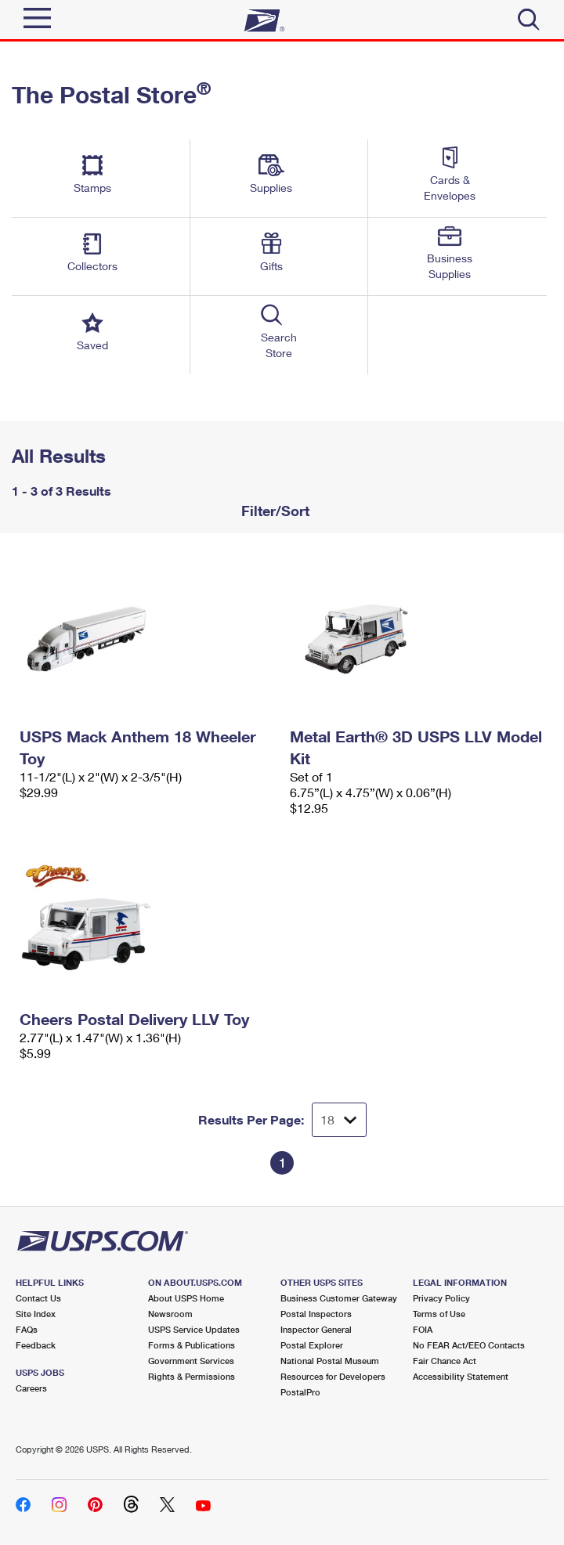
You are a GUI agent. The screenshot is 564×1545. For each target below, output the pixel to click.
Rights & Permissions (191, 1376)
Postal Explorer (311, 1345)
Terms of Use (439, 1314)
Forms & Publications (191, 1345)
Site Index (36, 1314)
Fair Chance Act (444, 1360)
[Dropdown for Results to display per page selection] (339, 1120)
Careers (31, 1388)
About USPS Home (186, 1298)
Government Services (191, 1360)
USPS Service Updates (194, 1329)
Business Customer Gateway (338, 1298)
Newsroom (170, 1314)
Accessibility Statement (460, 1376)
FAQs (27, 1329)
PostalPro (300, 1392)
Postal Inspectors (316, 1314)
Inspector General (316, 1329)
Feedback (36, 1345)
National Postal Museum (329, 1360)
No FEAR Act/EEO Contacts (469, 1345)
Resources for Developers (332, 1376)
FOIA (422, 1329)
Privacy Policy (441, 1298)
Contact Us (38, 1298)
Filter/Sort (273, 510)
